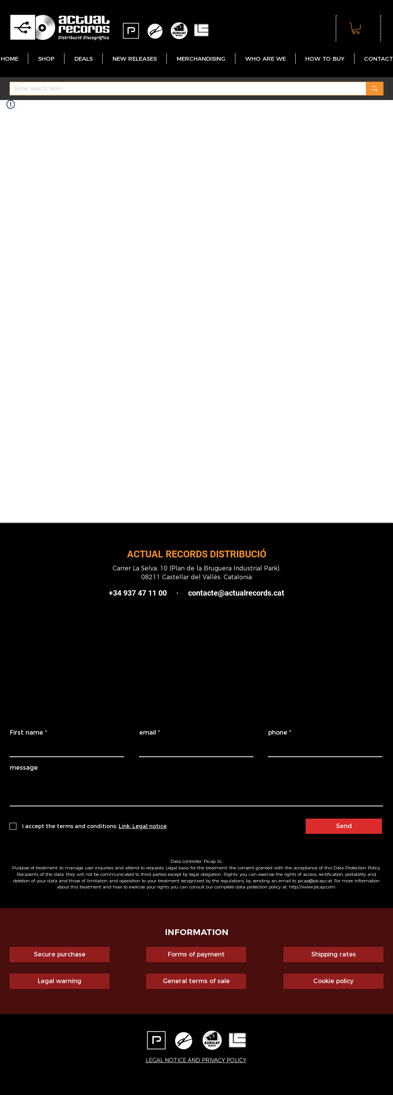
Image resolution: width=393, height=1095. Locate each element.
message (24, 768)
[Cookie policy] (333, 981)
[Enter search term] (182, 89)
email (147, 733)
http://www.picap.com (312, 887)
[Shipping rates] (333, 954)
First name (26, 733)
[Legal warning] (60, 981)
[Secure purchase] (60, 954)
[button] (356, 28)
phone (277, 733)
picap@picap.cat (315, 880)
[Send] (344, 826)
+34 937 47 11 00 (138, 593)
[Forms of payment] (196, 954)
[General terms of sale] (196, 981)
